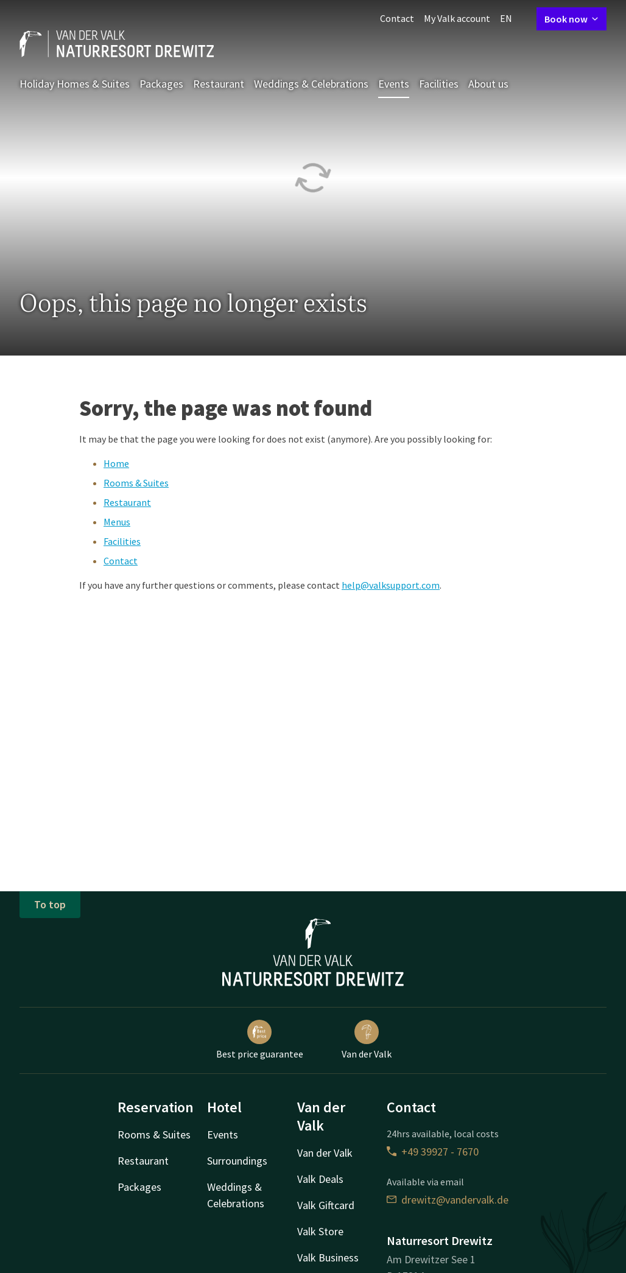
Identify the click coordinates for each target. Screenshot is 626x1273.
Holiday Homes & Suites (74, 84)
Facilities (439, 84)
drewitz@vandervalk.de (447, 1200)
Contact (397, 18)
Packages (161, 84)
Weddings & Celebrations (311, 84)
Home (116, 463)
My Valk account (457, 18)
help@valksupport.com (391, 585)
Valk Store (320, 1231)
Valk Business (328, 1257)
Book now (571, 19)
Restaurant (218, 84)
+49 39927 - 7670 (433, 1152)
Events (393, 84)
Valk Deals (320, 1179)
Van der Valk (367, 1040)
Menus (117, 522)
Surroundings (237, 1161)
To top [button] (50, 904)
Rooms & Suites (136, 483)
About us (488, 84)
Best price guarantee (259, 1040)
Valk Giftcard (325, 1205)
